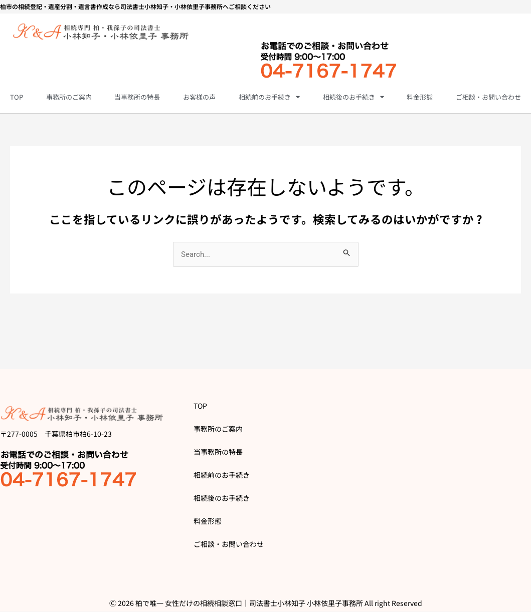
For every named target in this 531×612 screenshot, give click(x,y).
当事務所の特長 (137, 97)
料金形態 (420, 97)
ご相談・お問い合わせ (488, 97)
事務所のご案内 (69, 97)
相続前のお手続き (269, 97)
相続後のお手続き (353, 97)
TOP (16, 97)
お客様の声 (199, 97)
